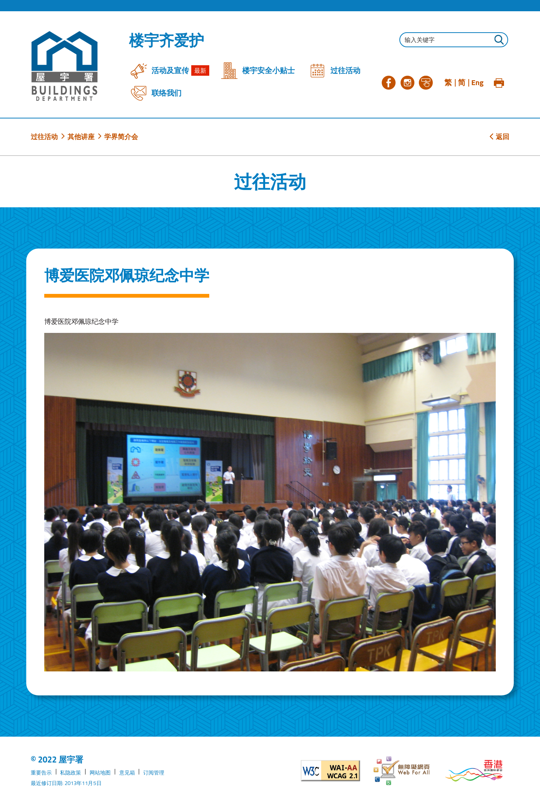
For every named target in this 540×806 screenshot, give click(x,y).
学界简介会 (121, 136)
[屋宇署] (65, 66)
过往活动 (44, 136)
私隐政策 (70, 773)
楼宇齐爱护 (166, 40)
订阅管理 (153, 773)
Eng (477, 82)
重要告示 (41, 773)
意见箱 (127, 773)
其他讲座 (81, 136)
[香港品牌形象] (474, 771)
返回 (499, 136)
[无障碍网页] (402, 771)
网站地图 (100, 773)
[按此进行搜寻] (498, 40)
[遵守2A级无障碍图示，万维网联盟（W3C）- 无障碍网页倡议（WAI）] (331, 771)
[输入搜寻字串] (453, 39)
